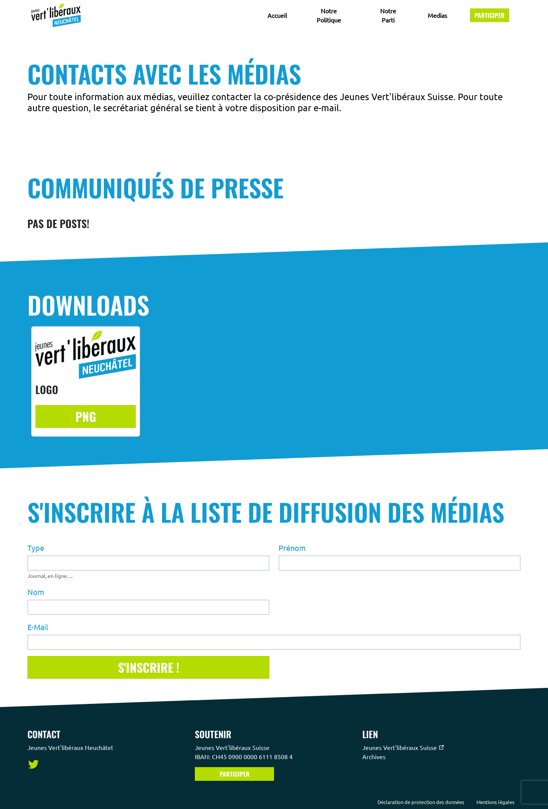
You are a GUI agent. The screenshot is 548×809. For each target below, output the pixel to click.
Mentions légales (495, 802)
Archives (374, 756)
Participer (490, 15)
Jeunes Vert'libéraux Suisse (403, 747)
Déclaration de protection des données (421, 802)
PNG (85, 416)
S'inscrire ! (148, 667)
